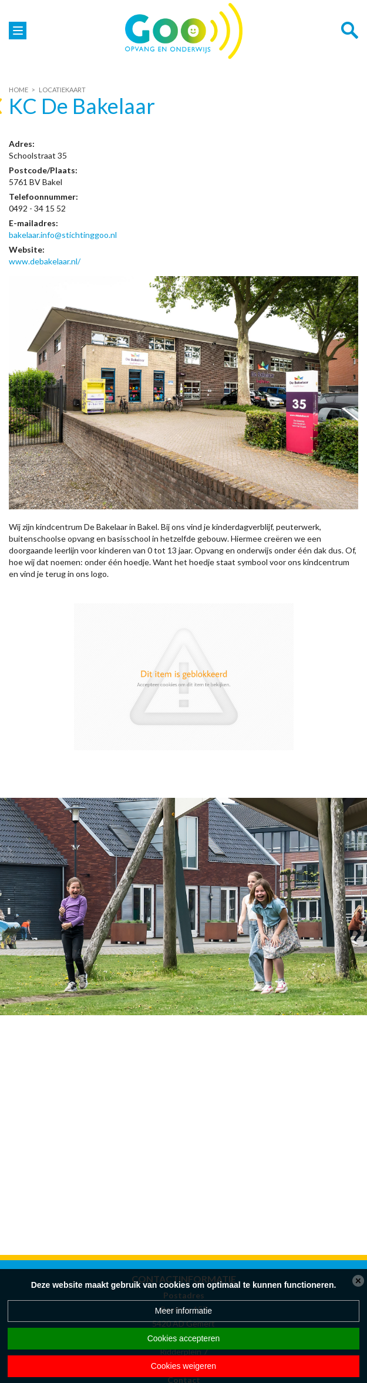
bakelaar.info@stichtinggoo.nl (63, 235)
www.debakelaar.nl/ (44, 261)
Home (18, 89)
